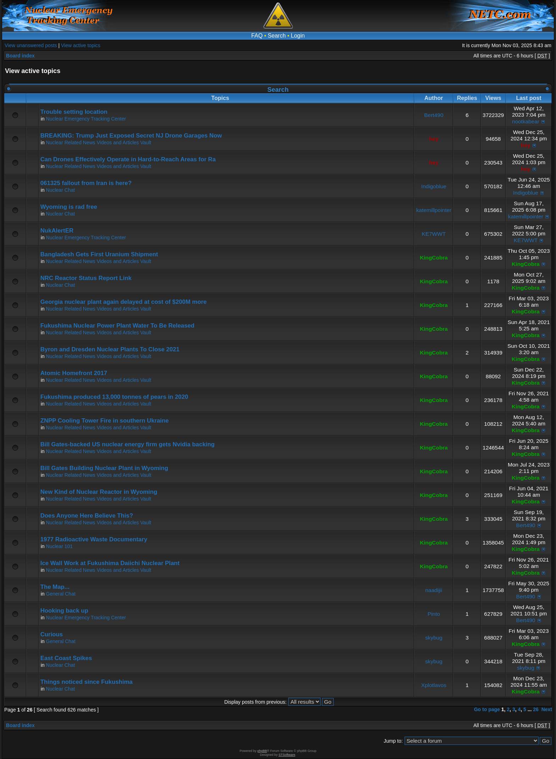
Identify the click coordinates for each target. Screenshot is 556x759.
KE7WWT (434, 234)
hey (434, 139)
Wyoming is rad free (68, 206)
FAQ (257, 36)
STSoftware (287, 755)
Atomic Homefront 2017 (73, 373)
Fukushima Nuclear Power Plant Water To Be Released (117, 325)
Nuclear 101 (59, 546)
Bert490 (433, 115)
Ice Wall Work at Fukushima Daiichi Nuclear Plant (110, 563)
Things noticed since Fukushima (86, 682)
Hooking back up (64, 610)
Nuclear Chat (60, 190)
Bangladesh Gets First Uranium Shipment (99, 254)
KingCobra (434, 258)
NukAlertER (56, 230)
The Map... (55, 587)
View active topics (80, 45)
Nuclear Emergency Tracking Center (86, 119)
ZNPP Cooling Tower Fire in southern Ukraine (104, 420)
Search (277, 36)
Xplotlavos (433, 685)
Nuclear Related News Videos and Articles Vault (98, 142)
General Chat (61, 594)
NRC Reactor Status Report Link (86, 278)
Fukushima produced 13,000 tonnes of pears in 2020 (114, 397)
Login (298, 36)
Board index (20, 55)
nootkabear (525, 121)
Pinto (434, 614)
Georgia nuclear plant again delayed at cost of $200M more (123, 301)
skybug (434, 638)
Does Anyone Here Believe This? (86, 515)
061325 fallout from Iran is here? (86, 183)
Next (546, 709)
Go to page (487, 709)
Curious (51, 634)
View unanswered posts (31, 45)
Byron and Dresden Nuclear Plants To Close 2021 (109, 349)
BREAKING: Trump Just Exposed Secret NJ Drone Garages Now (131, 135)
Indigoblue (433, 186)
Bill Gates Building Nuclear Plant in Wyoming (104, 468)
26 (536, 709)
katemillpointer (433, 210)
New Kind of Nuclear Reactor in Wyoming (98, 492)
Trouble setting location (73, 111)
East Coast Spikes (66, 658)
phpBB (262, 751)
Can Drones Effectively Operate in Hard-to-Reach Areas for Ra (128, 159)
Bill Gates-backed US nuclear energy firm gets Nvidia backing (127, 444)
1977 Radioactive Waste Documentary (94, 539)
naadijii (433, 590)
